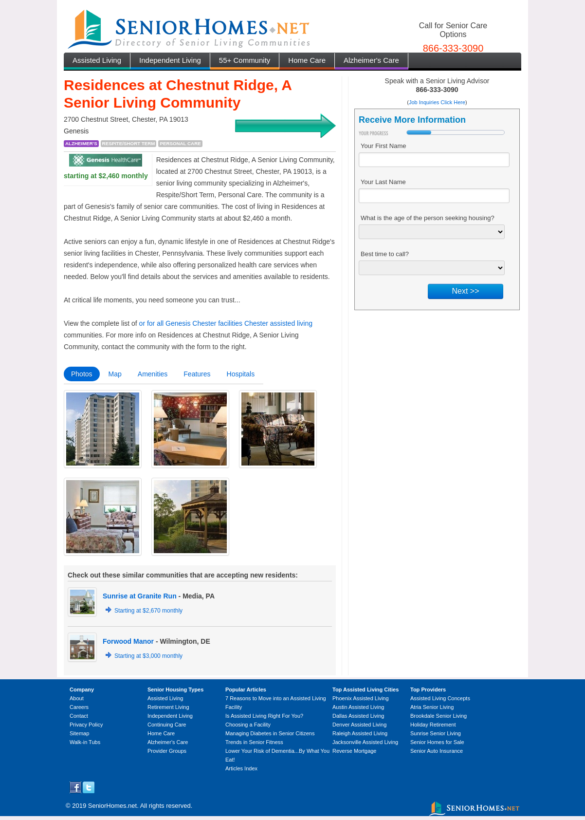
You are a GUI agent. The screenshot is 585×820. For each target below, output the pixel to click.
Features (196, 374)
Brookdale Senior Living (438, 716)
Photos (81, 374)
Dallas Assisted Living (358, 716)
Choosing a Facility (248, 724)
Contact (79, 716)
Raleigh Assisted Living (359, 733)
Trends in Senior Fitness (254, 742)
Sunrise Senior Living (435, 733)
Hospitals (241, 374)
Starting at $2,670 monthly (148, 610)
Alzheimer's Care (371, 60)
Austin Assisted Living (358, 707)
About (77, 698)
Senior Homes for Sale (437, 742)
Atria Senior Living (432, 707)
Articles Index (241, 768)
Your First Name (383, 145)
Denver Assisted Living (359, 724)
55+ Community (244, 60)
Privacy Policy (86, 724)
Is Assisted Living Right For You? (264, 716)
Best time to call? (385, 254)
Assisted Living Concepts (440, 698)
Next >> (465, 291)
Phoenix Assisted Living (360, 698)
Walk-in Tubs (85, 742)
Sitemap (79, 733)
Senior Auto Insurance (436, 751)
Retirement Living (168, 707)
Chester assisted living (278, 323)
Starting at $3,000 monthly (148, 655)
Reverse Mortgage (354, 751)
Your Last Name (383, 182)
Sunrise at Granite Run (140, 596)
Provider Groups (166, 751)
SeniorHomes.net (112, 805)
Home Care (307, 60)
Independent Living (170, 60)
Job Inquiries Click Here (437, 102)
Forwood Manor (128, 641)
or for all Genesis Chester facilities (190, 323)
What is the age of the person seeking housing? (427, 218)
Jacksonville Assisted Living (365, 742)
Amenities (152, 374)
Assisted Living (97, 60)
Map (115, 374)
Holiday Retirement (433, 724)
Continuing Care (166, 724)
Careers (79, 707)
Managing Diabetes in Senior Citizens (269, 733)
